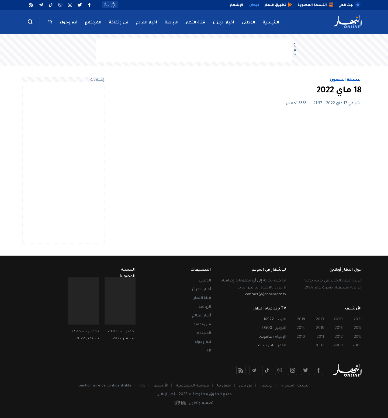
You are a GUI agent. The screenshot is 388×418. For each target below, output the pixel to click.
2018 (301, 320)
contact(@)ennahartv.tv (265, 294)
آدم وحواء (68, 23)
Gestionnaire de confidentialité (104, 386)
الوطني (248, 23)
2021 (358, 320)
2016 (339, 328)
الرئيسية (271, 23)
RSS (142, 386)
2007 (319, 346)
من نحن (245, 386)
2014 (301, 328)
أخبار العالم (146, 23)
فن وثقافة (118, 23)
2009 (357, 346)
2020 (338, 320)
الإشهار (266, 386)
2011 (320, 337)
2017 (358, 328)
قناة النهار (195, 23)
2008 (338, 346)
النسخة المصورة (346, 80)
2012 (339, 337)
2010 (301, 337)
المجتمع (93, 23)
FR (49, 23)
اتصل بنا (224, 386)
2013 (358, 337)
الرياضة (171, 23)
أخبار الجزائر (223, 23)
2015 (320, 328)
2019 (320, 320)
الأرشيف (160, 386)
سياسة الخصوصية (192, 386)
